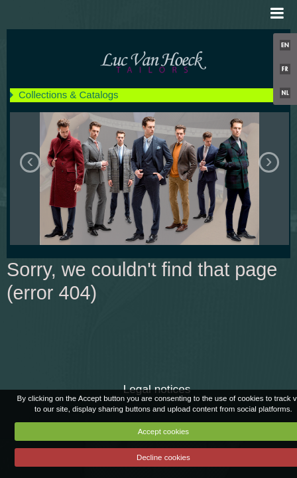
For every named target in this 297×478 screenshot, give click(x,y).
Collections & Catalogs (69, 94)
